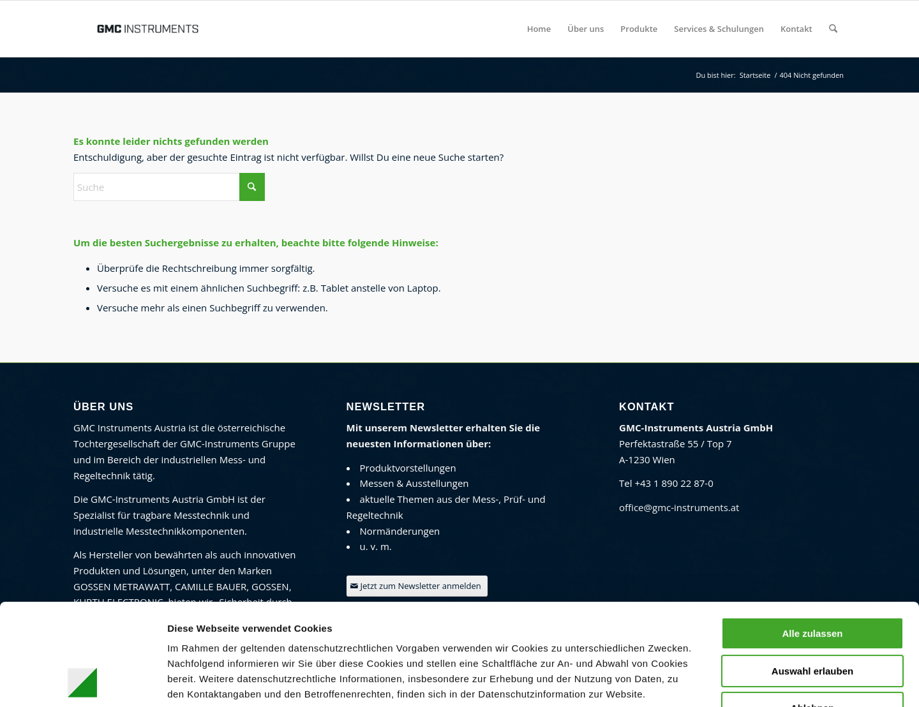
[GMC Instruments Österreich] (147, 29)
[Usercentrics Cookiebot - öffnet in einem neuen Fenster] (82, 682)
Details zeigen (676, 681)
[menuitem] (539, 29)
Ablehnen (812, 612)
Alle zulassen (812, 538)
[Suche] (833, 29)
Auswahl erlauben (812, 575)
